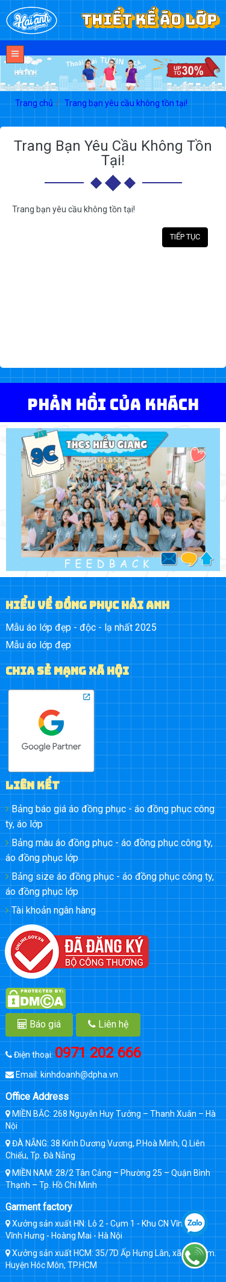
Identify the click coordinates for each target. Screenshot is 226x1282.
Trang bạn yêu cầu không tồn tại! (125, 103)
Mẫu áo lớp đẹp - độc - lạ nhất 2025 (81, 627)
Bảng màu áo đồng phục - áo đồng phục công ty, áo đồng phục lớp (109, 850)
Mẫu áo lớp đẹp (38, 645)
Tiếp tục (185, 236)
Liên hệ (108, 1024)
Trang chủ (34, 103)
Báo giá (39, 1024)
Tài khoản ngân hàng (50, 910)
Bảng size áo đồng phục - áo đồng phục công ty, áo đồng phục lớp (109, 884)
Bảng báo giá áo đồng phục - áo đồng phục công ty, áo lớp (110, 816)
